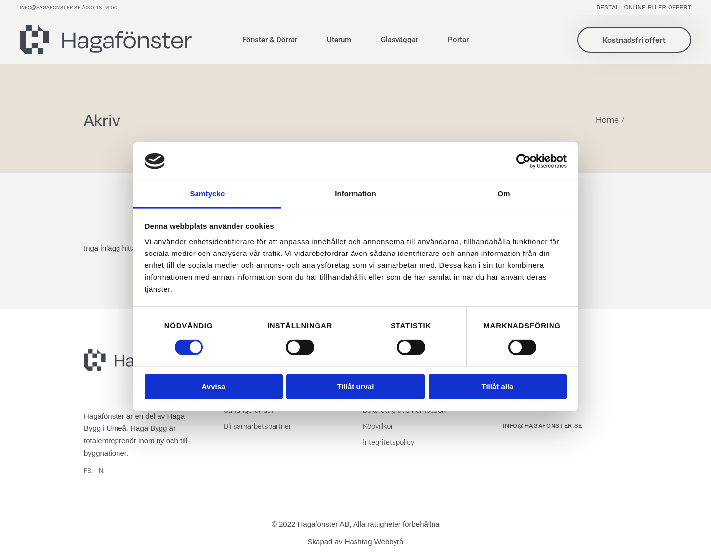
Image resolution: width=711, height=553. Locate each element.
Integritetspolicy (388, 442)
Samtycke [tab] (207, 193)
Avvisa (214, 387)
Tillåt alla (498, 387)
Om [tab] (503, 193)
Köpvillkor (378, 426)
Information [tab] (355, 193)
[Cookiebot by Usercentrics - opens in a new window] (523, 161)
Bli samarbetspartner (257, 426)
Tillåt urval (355, 387)
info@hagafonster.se (50, 7)
